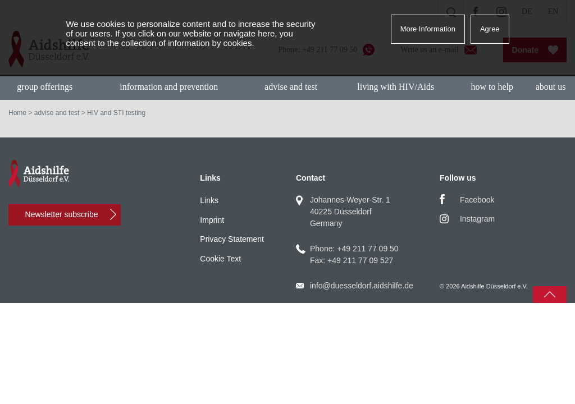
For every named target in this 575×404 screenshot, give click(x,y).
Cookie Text (220, 258)
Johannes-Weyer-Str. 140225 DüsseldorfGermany (350, 211)
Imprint (212, 219)
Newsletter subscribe (61, 214)
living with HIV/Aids (395, 86)
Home (17, 113)
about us (551, 86)
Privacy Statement (232, 239)
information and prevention (169, 86)
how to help (492, 86)
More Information (427, 29)
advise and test (290, 86)
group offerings (44, 86)
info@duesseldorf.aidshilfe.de (361, 285)
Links (209, 200)
